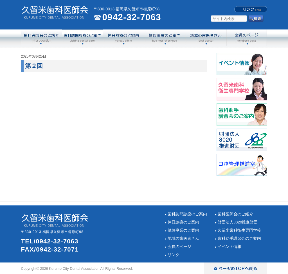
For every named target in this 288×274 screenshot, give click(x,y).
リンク (173, 255)
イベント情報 (229, 247)
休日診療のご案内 (183, 222)
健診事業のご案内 (183, 230)
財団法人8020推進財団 (238, 222)
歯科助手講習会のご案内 (239, 238)
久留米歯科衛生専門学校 (239, 230)
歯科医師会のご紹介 (235, 214)
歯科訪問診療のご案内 (187, 214)
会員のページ (179, 247)
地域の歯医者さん (183, 238)
